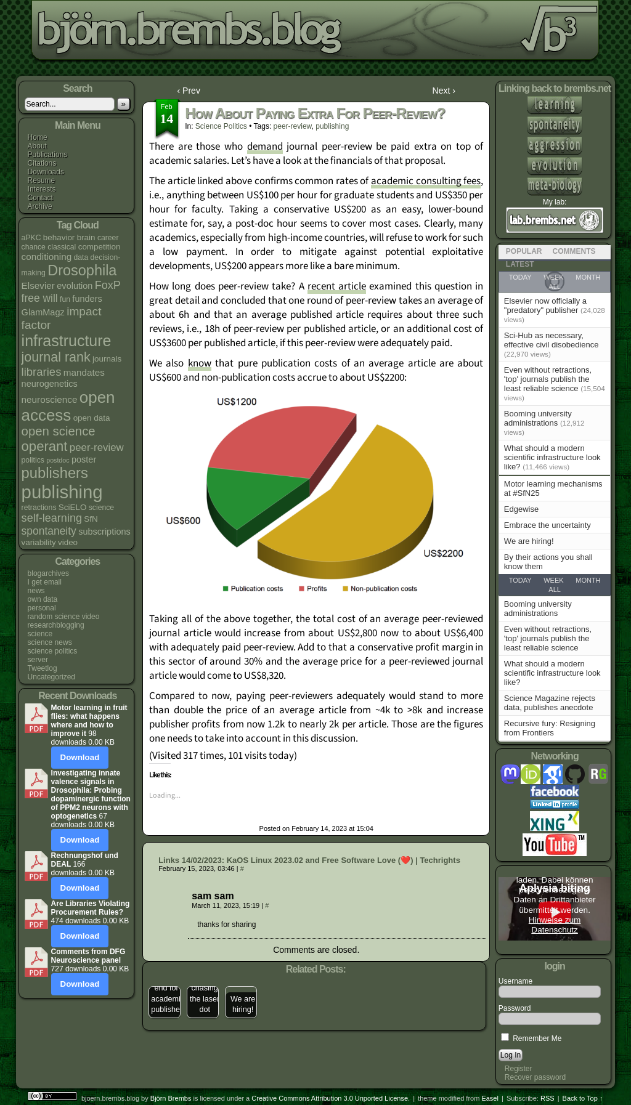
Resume (41, 180)
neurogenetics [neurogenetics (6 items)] (50, 384)
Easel (490, 1098)
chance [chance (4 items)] (34, 247)
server (38, 659)
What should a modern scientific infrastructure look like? (552, 457)
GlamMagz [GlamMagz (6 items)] (43, 312)
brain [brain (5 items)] (86, 237)
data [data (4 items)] (81, 257)
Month (588, 580)
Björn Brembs (171, 1098)
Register (518, 1068)
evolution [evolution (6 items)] (74, 286)
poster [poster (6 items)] (83, 459)
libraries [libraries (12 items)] (42, 371)
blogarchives (48, 573)
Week (553, 580)
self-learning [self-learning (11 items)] (52, 518)
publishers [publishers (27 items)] (55, 472)
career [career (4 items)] (108, 237)
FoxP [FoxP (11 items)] (108, 285)
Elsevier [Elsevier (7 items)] (38, 285)
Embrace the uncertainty (547, 525)
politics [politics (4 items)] (33, 460)
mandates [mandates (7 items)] (84, 372)
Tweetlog (42, 668)
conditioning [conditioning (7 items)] (47, 256)
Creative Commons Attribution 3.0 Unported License (329, 1098)
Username (515, 981)
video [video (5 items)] (68, 542)
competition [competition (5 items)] (99, 246)
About (37, 146)
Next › (444, 90)
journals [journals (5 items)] (106, 358)
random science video (64, 616)
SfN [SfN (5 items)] (90, 519)
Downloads (46, 172)
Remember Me (531, 1038)
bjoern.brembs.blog (304, 33)
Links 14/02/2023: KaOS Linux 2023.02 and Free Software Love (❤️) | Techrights (309, 860)
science (40, 633)
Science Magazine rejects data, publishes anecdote (549, 703)
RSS (547, 1098)
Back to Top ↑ (583, 1098)
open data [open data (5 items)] (91, 418)
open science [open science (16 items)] (59, 431)
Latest (520, 264)
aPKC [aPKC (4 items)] (31, 237)
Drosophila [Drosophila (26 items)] (81, 270)
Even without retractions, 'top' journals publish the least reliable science (548, 379)
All (554, 589)
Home (37, 137)
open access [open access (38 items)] (68, 406)
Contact (40, 197)
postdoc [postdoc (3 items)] (57, 460)
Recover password (535, 1077)
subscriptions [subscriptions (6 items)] (104, 531)
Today (520, 580)
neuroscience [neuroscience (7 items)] (50, 399)
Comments (574, 251)
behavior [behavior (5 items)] (59, 237)
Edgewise (521, 509)
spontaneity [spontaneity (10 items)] (49, 531)
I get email (45, 582)
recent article (336, 286)
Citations (42, 163)
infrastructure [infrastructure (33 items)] (67, 340)
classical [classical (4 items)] (61, 247)
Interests (42, 189)
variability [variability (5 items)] (39, 542)
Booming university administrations (538, 418)
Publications (48, 154)
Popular (524, 251)
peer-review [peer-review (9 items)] (97, 447)
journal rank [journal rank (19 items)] (56, 357)
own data (43, 599)
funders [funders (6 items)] (87, 299)
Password (515, 1008)
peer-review (293, 126)
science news (50, 642)
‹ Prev (188, 90)
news (36, 590)
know (199, 363)
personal (42, 608)
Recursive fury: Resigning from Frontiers (549, 728)
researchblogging (56, 625)
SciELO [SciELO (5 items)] (73, 507)
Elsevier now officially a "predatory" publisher (545, 305)
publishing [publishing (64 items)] (62, 492)
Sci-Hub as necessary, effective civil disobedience (551, 340)
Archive (40, 206)
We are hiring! (529, 541)
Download (80, 757)
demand (265, 146)
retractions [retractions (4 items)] (39, 507)
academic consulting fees (426, 181)
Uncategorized (51, 677)
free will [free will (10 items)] (40, 298)
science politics (53, 651)
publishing (332, 126)
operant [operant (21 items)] (45, 446)
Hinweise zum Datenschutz (555, 924)
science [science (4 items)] (101, 507)
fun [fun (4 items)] (65, 299)
